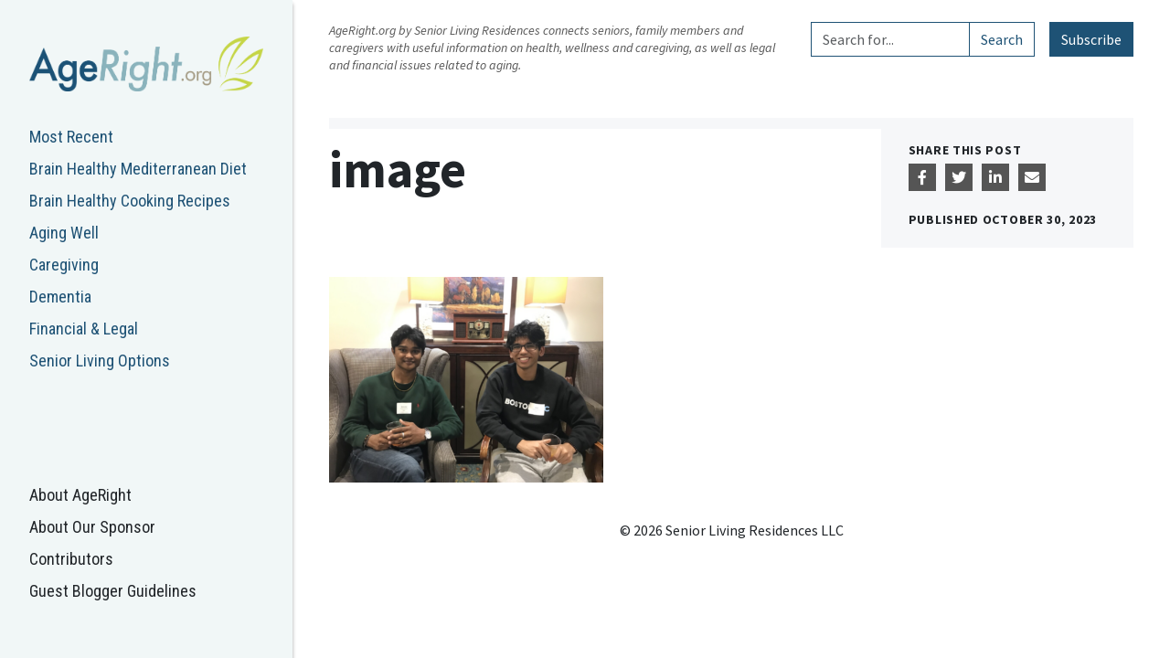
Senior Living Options (99, 360)
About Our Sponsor (92, 526)
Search (1002, 39)
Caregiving (64, 264)
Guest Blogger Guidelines (113, 590)
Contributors (71, 558)
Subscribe (1091, 39)
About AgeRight (80, 494)
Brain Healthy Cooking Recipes (129, 200)
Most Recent (71, 136)
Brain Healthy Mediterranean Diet (138, 168)
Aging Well (64, 232)
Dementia (60, 296)
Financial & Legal (83, 328)
